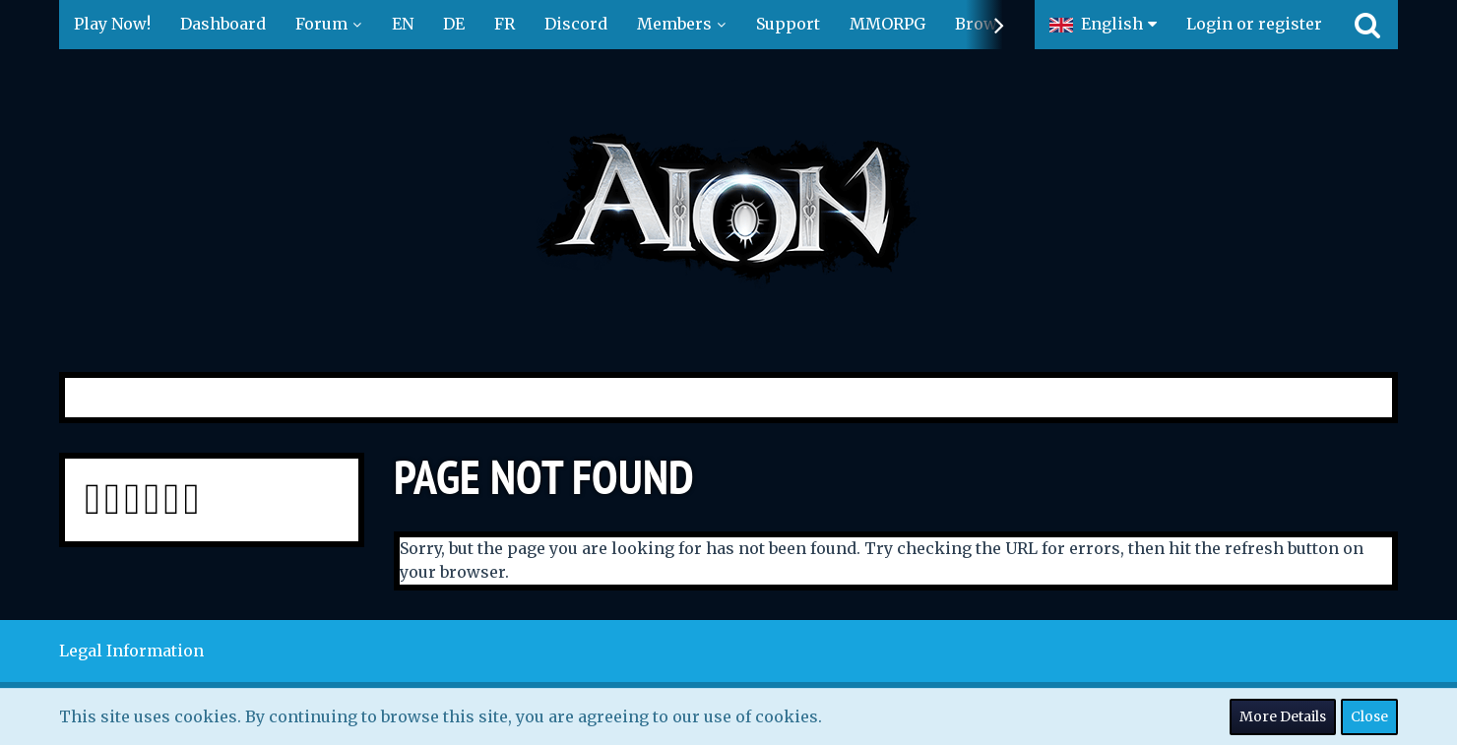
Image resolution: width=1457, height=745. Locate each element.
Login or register (1254, 23)
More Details (1282, 716)
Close (1369, 716)
